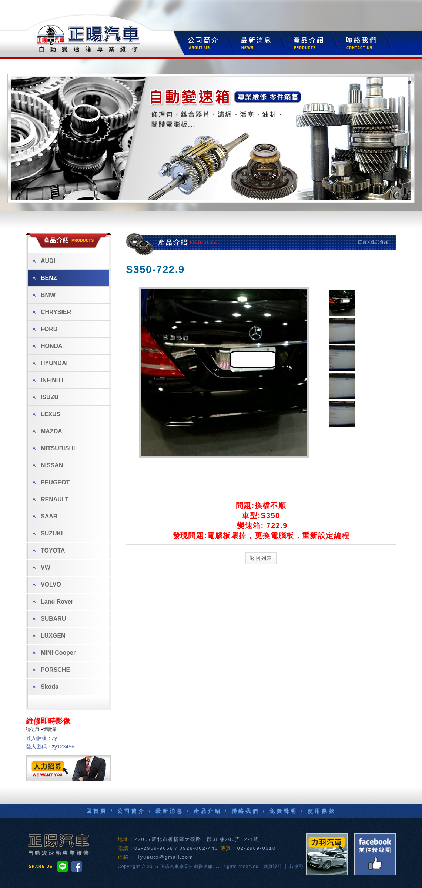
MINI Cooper (54, 653)
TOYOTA (49, 550)
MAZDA (47, 431)
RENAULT (50, 499)
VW (41, 567)
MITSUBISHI (54, 448)
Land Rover (53, 601)
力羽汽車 (327, 854)
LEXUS (46, 414)
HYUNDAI (50, 363)
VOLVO (47, 584)
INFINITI (48, 380)
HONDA (48, 346)
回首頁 (96, 811)
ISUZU (45, 397)
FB (375, 854)
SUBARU (49, 618)
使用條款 (322, 811)
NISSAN (48, 465)
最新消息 (169, 811)
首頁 (363, 241)
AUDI (44, 261)
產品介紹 (208, 811)
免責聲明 (283, 811)
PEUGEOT (51, 482)
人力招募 (68, 768)
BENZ (45, 278)
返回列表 (260, 558)
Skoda (45, 687)
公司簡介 (131, 811)
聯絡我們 (245, 811)
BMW (44, 295)
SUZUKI (48, 533)
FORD (45, 329)
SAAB (45, 516)
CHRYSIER (52, 312)
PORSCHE (51, 670)
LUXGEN (49, 635)
